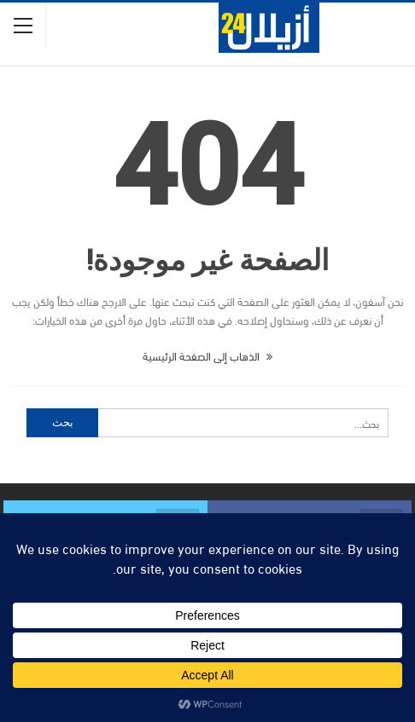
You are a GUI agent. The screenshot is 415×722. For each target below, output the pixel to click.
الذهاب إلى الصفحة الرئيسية (207, 355)
